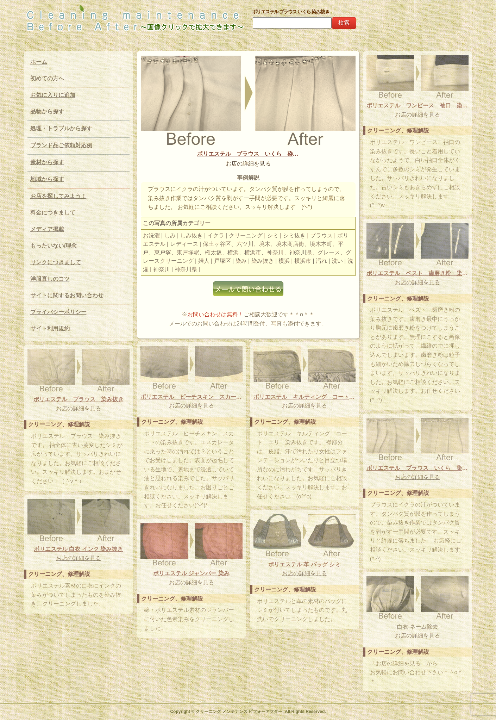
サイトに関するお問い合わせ (66, 295)
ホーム (38, 62)
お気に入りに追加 (52, 95)
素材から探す (47, 162)
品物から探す (47, 111)
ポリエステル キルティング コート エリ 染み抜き (304, 397)
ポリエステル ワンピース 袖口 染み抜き (417, 105)
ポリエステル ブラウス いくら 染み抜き (248, 154)
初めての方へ (47, 78)
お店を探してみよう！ (58, 196)
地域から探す (47, 179)
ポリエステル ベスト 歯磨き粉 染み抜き (417, 273)
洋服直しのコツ (50, 279)
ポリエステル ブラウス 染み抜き (78, 399)
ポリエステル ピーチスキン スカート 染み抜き (191, 397)
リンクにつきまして (55, 262)
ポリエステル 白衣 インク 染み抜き (78, 549)
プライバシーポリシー (58, 312)
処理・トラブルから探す (61, 128)
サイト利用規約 (50, 328)
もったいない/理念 (53, 246)
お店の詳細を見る (248, 164)
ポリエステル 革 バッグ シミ (304, 564)
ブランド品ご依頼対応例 (61, 145)
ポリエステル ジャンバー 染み (191, 573)
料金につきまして (52, 213)
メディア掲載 (47, 229)
